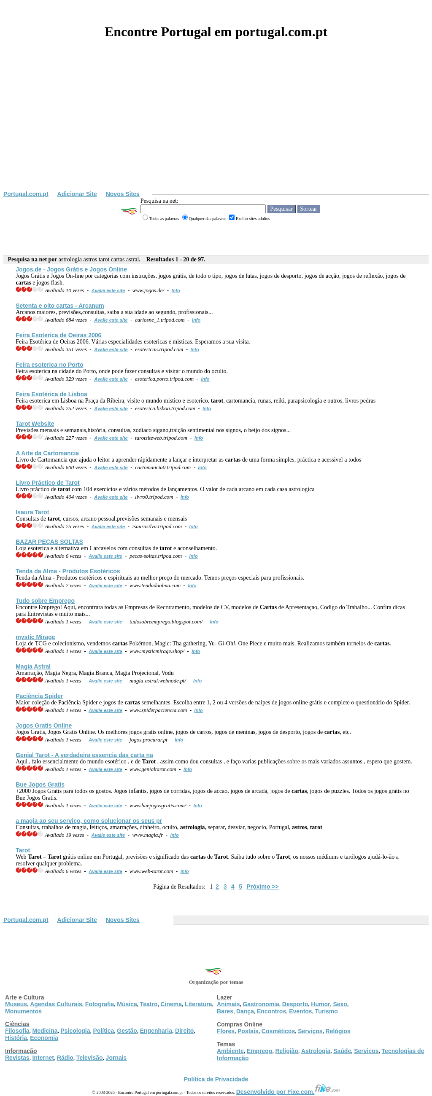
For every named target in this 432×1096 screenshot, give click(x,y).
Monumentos (23, 1011)
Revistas (17, 1057)
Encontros (271, 1011)
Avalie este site (108, 290)
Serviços (310, 1031)
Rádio (65, 1057)
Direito (184, 1030)
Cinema (171, 1004)
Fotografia (99, 1004)
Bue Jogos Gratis (40, 784)
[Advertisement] (216, 127)
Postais (248, 1031)
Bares (225, 1011)
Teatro (149, 1004)
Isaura (32, 512)
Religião (286, 1051)
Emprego (260, 1051)
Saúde (342, 1051)
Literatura (198, 1004)
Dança (245, 1011)
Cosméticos (278, 1031)
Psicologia (75, 1030)
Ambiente (230, 1051)
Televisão (89, 1057)
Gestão (127, 1030)
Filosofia (17, 1030)
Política (103, 1030)
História (16, 1037)
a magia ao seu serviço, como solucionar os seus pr (89, 820)
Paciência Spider (39, 696)
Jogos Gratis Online (44, 725)
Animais (228, 1004)
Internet (43, 1057)
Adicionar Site (77, 194)
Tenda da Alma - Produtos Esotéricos (68, 571)
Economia (44, 1037)
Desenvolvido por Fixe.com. (288, 1091)
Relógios (338, 1031)
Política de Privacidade (216, 1079)
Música (127, 1004)
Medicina (45, 1030)
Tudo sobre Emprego (45, 600)
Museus (16, 1004)
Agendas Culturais (56, 1004)
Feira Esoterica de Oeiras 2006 (58, 335)
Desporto (295, 1004)
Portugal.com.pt (26, 194)
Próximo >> (263, 886)
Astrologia (315, 1051)
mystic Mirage (35, 637)
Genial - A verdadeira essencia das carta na (84, 755)
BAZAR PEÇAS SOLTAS (49, 541)
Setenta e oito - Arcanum (60, 305)
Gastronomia (261, 1004)
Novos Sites (123, 194)
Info (175, 290)
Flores (226, 1031)
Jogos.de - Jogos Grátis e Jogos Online (71, 269)
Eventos (300, 1011)
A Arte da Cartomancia (47, 453)
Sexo (340, 1004)
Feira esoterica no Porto (49, 364)
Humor (320, 1004)
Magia (33, 666)
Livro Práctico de (47, 482)
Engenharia (156, 1030)
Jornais (116, 1057)
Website (35, 423)
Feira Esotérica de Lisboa (51, 394)
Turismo (326, 1011)
